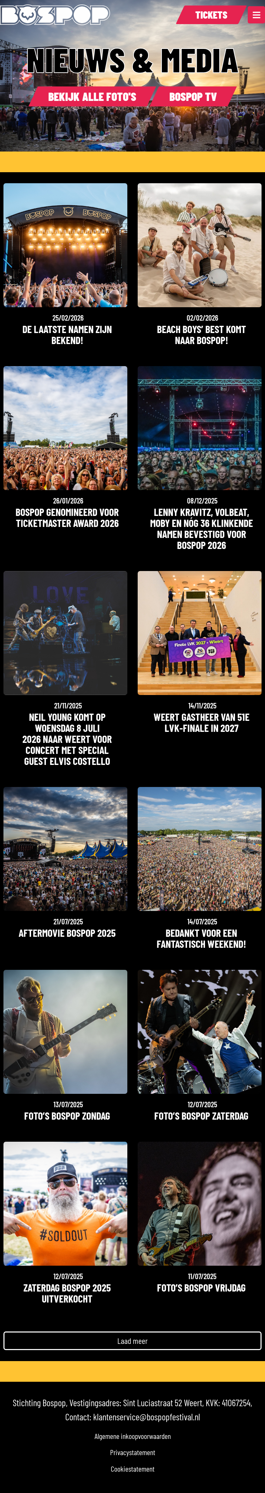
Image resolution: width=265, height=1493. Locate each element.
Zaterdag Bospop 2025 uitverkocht (67, 1293)
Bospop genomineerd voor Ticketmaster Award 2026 (67, 517)
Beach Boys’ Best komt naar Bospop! (201, 334)
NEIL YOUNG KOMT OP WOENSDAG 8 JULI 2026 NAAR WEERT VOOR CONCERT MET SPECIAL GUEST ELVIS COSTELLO (67, 739)
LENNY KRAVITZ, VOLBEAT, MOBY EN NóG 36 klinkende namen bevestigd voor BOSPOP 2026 (201, 528)
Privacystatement (132, 1452)
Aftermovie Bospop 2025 (67, 932)
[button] (132, 1340)
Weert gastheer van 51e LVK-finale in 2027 (201, 722)
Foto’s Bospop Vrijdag (201, 1287)
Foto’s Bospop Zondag (67, 1115)
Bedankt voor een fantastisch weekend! (201, 938)
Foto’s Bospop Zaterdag (201, 1115)
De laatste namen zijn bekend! (67, 334)
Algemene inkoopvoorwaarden (133, 1435)
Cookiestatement (133, 1468)
